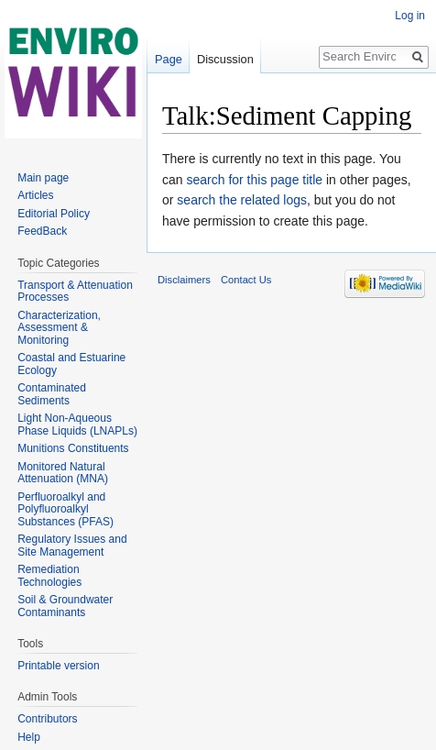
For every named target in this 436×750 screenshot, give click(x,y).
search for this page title (254, 179)
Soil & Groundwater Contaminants (65, 606)
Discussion (225, 59)
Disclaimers (184, 279)
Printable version (58, 665)
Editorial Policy (53, 213)
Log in (410, 15)
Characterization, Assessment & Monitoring (59, 328)
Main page (43, 177)
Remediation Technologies (49, 576)
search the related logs (242, 200)
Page (168, 59)
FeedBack (42, 231)
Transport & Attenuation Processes (75, 291)
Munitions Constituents (72, 448)
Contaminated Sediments (51, 394)
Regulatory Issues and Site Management (71, 545)
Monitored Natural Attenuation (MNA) (62, 473)
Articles (35, 195)
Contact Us (246, 279)
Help (28, 737)
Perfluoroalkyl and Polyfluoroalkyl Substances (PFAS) (65, 509)
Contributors (47, 718)
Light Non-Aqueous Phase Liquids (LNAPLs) (77, 424)
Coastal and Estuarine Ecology (71, 364)
